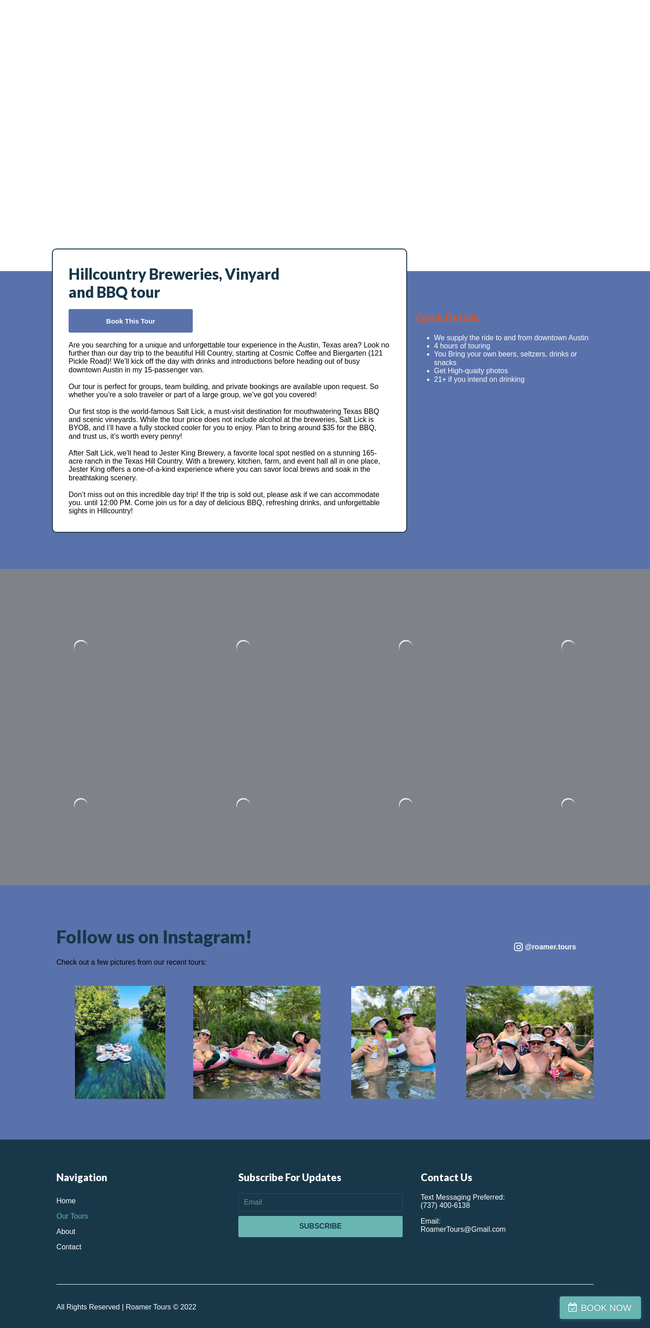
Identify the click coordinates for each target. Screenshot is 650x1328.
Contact (68, 1247)
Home (66, 1201)
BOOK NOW (606, 1308)
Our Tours (72, 1216)
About (65, 1231)
